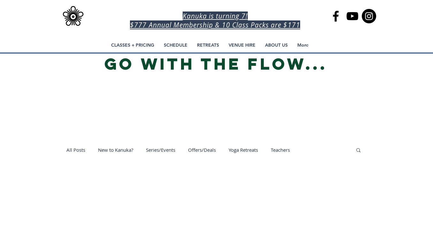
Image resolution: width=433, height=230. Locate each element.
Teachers (280, 150)
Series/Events (160, 150)
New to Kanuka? (115, 150)
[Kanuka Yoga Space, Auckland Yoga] (369, 16)
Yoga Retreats (243, 150)
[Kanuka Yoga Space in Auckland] (336, 16)
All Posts (75, 150)
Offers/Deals (202, 150)
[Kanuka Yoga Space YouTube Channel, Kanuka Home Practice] (352, 16)
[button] (358, 150)
